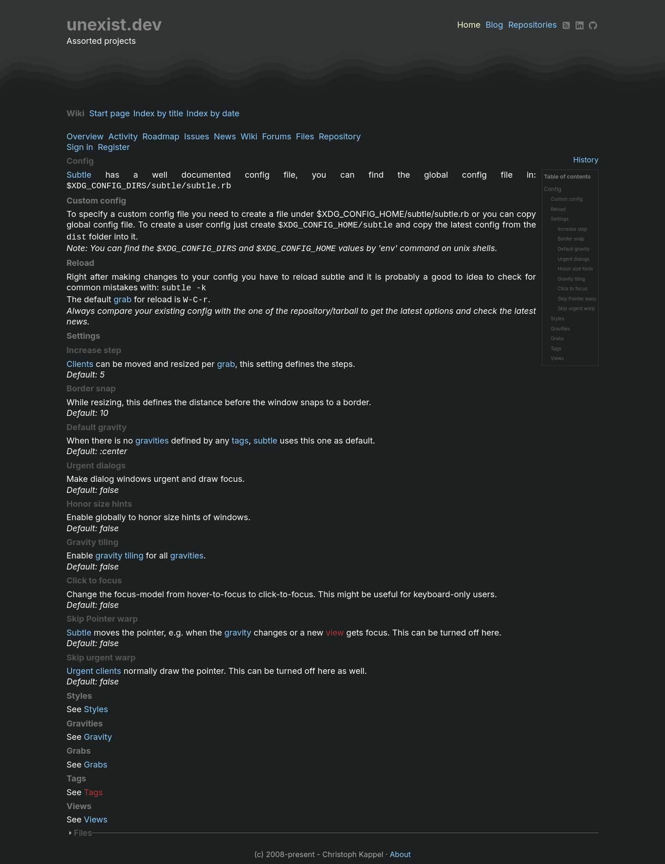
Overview (84, 136)
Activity (123, 136)
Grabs (557, 338)
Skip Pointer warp (577, 298)
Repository (340, 136)
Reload (558, 209)
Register (114, 147)
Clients (79, 364)
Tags (556, 348)
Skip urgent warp (576, 308)
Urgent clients (93, 671)
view (335, 632)
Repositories (532, 25)
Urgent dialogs (574, 259)
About (400, 854)
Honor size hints (575, 268)
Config (553, 189)
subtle (266, 440)
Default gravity (574, 249)
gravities (152, 440)
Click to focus (572, 288)
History (585, 159)
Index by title (160, 113)
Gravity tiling (571, 279)
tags (240, 440)
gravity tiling (120, 555)
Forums (276, 136)
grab (123, 299)
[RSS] (566, 24)
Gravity (98, 737)
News (225, 136)
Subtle (78, 175)
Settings (560, 219)
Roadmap (160, 136)
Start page (111, 113)
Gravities (560, 328)
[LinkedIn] (579, 24)
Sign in (79, 147)
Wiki (249, 136)
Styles (557, 318)
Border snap (571, 238)
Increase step (572, 229)
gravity (238, 632)
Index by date (215, 113)
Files (305, 136)
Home (468, 25)
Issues (196, 136)
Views (557, 358)
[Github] (592, 24)
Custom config (567, 199)
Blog (494, 25)
